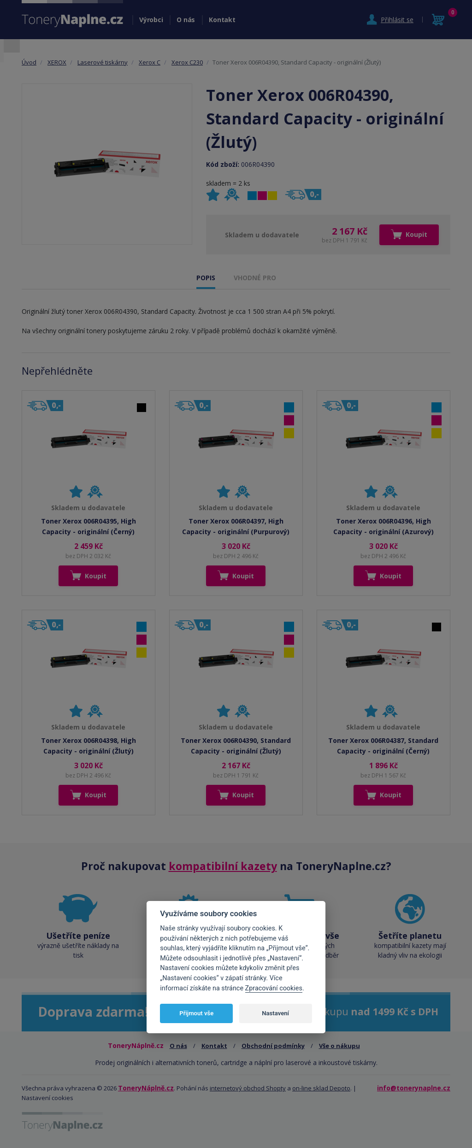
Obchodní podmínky (273, 1046)
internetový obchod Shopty (248, 1088)
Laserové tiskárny (102, 62)
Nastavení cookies (47, 1098)
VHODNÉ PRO (255, 277)
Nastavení (275, 1013)
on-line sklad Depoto (321, 1088)
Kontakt (222, 19)
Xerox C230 (187, 62)
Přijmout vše (196, 1013)
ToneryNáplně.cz (146, 1087)
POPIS (205, 277)
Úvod (29, 62)
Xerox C (149, 62)
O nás (186, 19)
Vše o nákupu (339, 1046)
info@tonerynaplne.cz (413, 1087)
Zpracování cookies (273, 988)
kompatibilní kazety (223, 866)
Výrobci (151, 19)
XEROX (56, 62)
